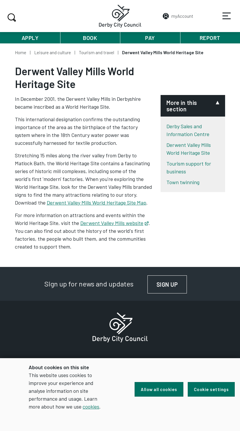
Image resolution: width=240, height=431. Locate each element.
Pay (150, 37)
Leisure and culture (52, 52)
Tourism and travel (96, 52)
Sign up (171, 284)
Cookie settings (211, 389)
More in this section (181, 105)
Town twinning (182, 182)
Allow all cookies (159, 389)
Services (222, 20)
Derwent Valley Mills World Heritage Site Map (96, 202)
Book (90, 37)
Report (210, 37)
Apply (30, 37)
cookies (91, 406)
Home (20, 52)
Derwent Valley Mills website (114, 223)
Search (11, 17)
